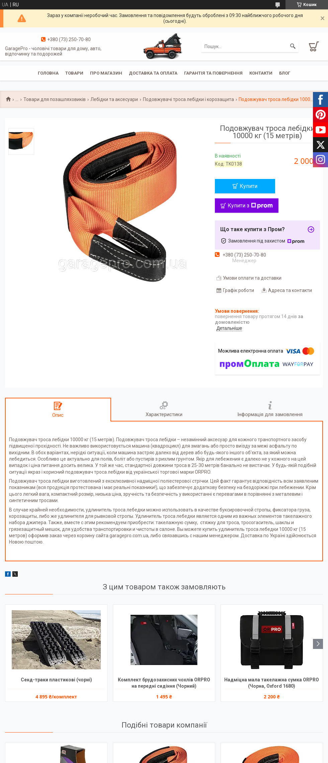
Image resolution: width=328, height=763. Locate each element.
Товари (74, 73)
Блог (284, 73)
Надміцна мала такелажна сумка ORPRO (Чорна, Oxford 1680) (271, 683)
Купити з (250, 205)
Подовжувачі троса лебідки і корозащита (188, 99)
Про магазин (106, 73)
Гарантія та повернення (213, 73)
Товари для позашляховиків (54, 99)
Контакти (260, 73)
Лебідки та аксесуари (114, 99)
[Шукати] (293, 46)
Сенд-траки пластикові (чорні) (56, 679)
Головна (48, 73)
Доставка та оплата (153, 73)
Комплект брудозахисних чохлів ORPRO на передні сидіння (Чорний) (164, 683)
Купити (248, 186)
